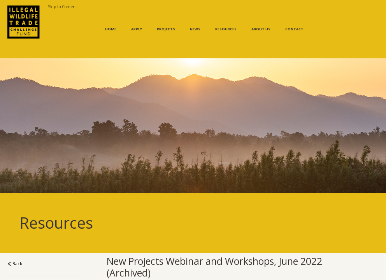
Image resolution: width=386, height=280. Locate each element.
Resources (226, 21)
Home (110, 21)
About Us (260, 21)
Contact (294, 21)
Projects (166, 21)
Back (15, 248)
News (195, 21)
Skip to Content (62, 6)
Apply (136, 21)
